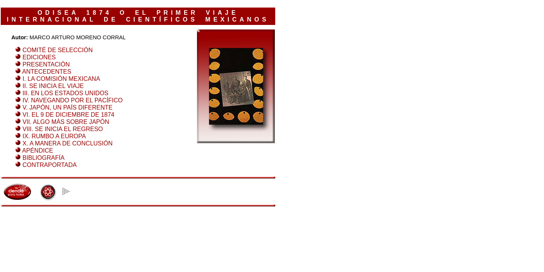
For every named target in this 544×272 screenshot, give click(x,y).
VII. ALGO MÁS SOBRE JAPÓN (65, 122)
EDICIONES (39, 57)
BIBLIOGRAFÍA (43, 158)
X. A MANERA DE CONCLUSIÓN (67, 143)
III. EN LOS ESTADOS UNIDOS (65, 93)
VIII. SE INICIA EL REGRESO (62, 129)
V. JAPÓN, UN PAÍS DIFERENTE (67, 107)
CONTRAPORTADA (49, 165)
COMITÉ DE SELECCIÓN (57, 50)
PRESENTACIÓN (46, 64)
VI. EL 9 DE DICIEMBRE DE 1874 (68, 114)
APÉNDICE (37, 150)
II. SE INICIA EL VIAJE (53, 86)
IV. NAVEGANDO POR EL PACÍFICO (72, 100)
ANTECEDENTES (46, 71)
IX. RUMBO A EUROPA (54, 136)
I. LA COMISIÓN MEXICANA (61, 79)
